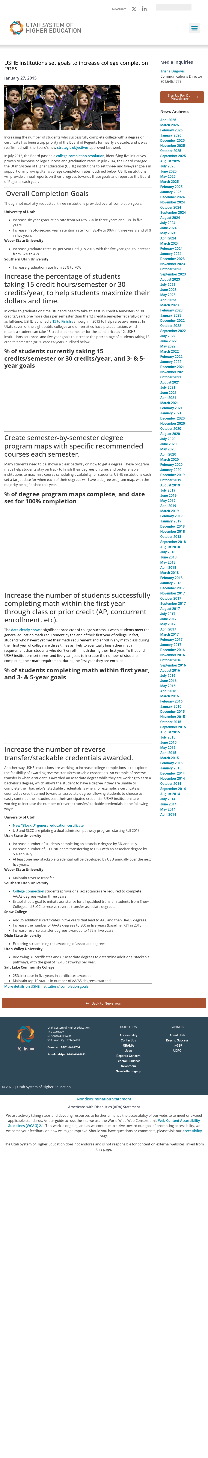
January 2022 (170, 362)
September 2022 (173, 331)
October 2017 (170, 598)
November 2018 (172, 532)
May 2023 (168, 295)
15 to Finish (61, 321)
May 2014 (168, 809)
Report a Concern (128, 1056)
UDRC (177, 1051)
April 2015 (168, 753)
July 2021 (167, 387)
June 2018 (168, 557)
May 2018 (168, 562)
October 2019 (170, 480)
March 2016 (169, 696)
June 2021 (168, 393)
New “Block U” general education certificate (48, 825)
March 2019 (169, 511)
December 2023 (172, 259)
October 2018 (170, 537)
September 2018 (173, 542)
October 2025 (170, 151)
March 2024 (169, 243)
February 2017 (171, 640)
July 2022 (167, 336)
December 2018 (172, 526)
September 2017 (173, 604)
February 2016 (171, 701)
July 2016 (167, 676)
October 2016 (170, 660)
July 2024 (167, 223)
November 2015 (172, 717)
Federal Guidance (128, 1061)
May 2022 (168, 346)
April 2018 (168, 568)
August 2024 (170, 218)
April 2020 (168, 454)
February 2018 (171, 578)
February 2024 (171, 249)
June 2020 (168, 444)
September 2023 (173, 274)
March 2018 (169, 573)
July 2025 (167, 166)
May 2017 (168, 624)
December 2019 (172, 475)
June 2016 (168, 681)
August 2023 (170, 279)
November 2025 (172, 146)
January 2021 (170, 413)
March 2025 (169, 182)
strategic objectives (72, 147)
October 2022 (170, 326)
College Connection (29, 891)
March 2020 (169, 459)
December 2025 (172, 140)
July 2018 (167, 552)
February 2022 (171, 357)
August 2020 (170, 434)
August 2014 (170, 794)
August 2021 (170, 382)
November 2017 (172, 593)
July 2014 (167, 799)
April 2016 (168, 691)
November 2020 (172, 423)
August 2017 (170, 609)
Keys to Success (177, 1040)
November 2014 (172, 778)
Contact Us (128, 1040)
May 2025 (168, 177)
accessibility (192, 1130)
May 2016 (168, 686)
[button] (194, 28)
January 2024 (170, 254)
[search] (173, 7)
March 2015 (169, 758)
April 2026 (168, 120)
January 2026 (170, 135)
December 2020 (172, 418)
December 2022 (172, 321)
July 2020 (167, 439)
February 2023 (171, 310)
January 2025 (170, 192)
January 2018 (170, 583)
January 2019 (170, 521)
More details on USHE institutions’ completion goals (46, 986)
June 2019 (168, 496)
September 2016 (173, 665)
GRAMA (128, 1045)
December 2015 (172, 712)
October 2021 (170, 377)
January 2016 (170, 706)
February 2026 (171, 130)
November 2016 (172, 655)
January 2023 (170, 315)
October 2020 (170, 429)
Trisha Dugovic (172, 71)
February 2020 (171, 465)
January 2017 (170, 645)
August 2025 (170, 161)
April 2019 (168, 506)
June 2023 (168, 290)
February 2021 (171, 408)
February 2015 (171, 763)
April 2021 (168, 398)
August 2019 (170, 485)
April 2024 (168, 238)
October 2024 (170, 207)
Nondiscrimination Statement (104, 1098)
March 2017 (169, 634)
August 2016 (170, 670)
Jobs (128, 1051)
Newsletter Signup (128, 1071)
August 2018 (170, 547)
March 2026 (169, 125)
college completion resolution (80, 155)
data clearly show (25, 629)
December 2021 (172, 367)
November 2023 (172, 264)
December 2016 (172, 650)
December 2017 (172, 588)
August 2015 (170, 732)
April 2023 (168, 300)
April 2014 (168, 815)
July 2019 (167, 490)
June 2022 (168, 341)
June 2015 (168, 742)
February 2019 (171, 516)
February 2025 (171, 187)
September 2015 (173, 727)
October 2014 (170, 784)
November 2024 (172, 202)
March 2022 (169, 351)
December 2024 (172, 197)
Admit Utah (177, 1035)
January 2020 (170, 470)
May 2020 (168, 449)
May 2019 (168, 501)
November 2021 (172, 372)
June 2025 (168, 171)
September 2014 (173, 789)
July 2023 (167, 285)
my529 (177, 1045)
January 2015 (170, 768)
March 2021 (169, 403)
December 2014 (172, 773)
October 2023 (170, 269)
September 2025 (173, 156)
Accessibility (128, 1035)
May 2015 (168, 748)
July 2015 (167, 737)
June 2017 (168, 619)
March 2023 (169, 305)
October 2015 (170, 722)
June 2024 (168, 228)
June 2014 (168, 804)
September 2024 (173, 213)
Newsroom (128, 1066)
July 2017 (167, 614)
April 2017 (168, 629)
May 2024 (168, 233)
